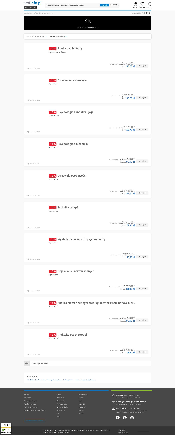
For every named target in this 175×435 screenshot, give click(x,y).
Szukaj (104, 5)
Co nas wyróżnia (62, 407)
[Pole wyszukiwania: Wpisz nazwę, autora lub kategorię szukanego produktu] (72, 5)
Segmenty (81, 407)
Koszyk (135, 5)
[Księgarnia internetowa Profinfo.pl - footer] (30, 431)
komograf (50, 380)
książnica (58, 380)
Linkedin (150, 13)
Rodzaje (81, 410)
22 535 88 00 (121, 395)
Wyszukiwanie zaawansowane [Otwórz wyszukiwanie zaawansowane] (114, 5)
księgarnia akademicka (88, 380)
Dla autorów (61, 401)
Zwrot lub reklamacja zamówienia (35, 410)
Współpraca (61, 398)
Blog (58, 416)
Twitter (146, 13)
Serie (80, 401)
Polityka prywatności (30, 407)
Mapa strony (61, 410)
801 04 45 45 (134, 395)
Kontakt (26, 394)
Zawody (80, 413)
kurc (44, 380)
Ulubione (142, 5)
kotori (77, 380)
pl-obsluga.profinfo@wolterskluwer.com (131, 402)
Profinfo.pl (36, 13)
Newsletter (27, 398)
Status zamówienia (30, 401)
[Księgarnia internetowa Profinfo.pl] (33, 3)
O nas (59, 394)
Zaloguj (149, 5)
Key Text (38, 380)
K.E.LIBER (30, 380)
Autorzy (80, 398)
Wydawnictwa (46, 13)
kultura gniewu (68, 380)
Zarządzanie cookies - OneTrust (34, 420)
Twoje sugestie (62, 404)
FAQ (58, 413)
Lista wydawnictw (36, 363)
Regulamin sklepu (30, 404)
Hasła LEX (81, 404)
